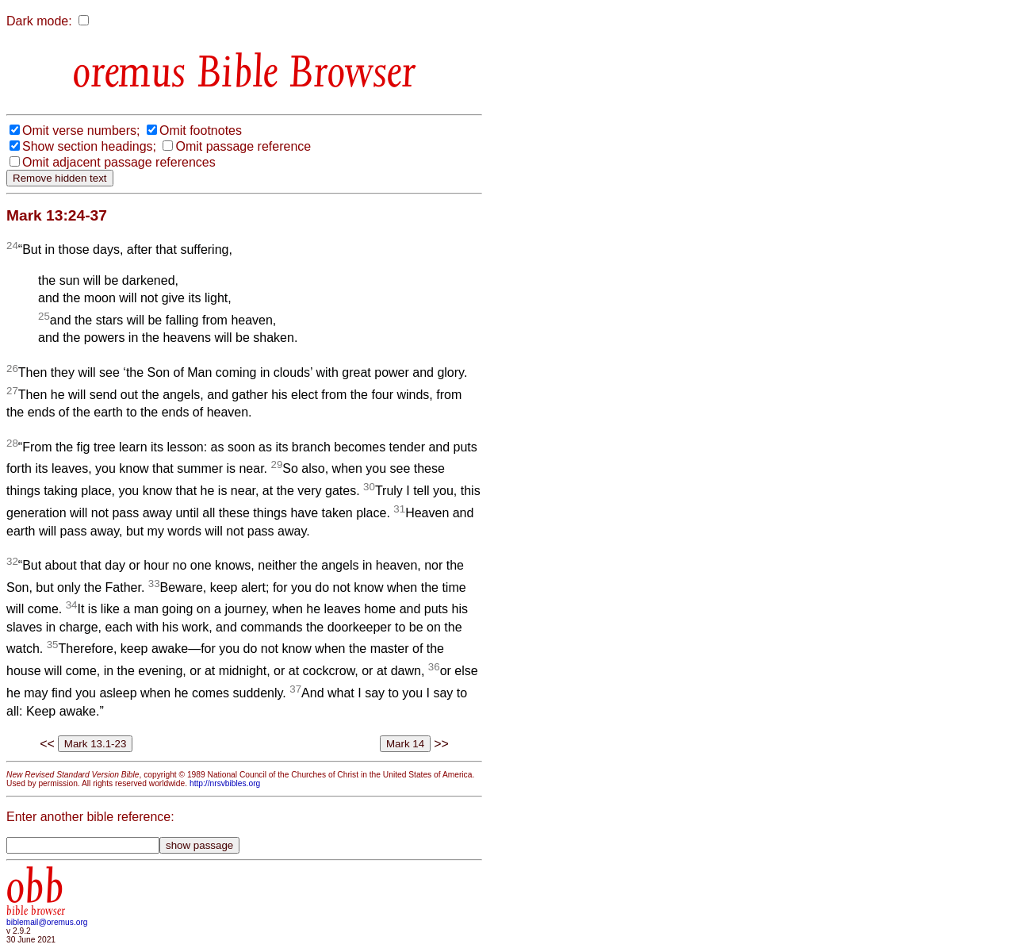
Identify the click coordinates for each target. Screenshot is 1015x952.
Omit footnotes (200, 130)
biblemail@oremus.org (47, 922)
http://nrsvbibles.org (225, 783)
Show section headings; (89, 146)
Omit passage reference (243, 146)
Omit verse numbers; (81, 130)
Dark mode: (39, 21)
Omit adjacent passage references (119, 162)
